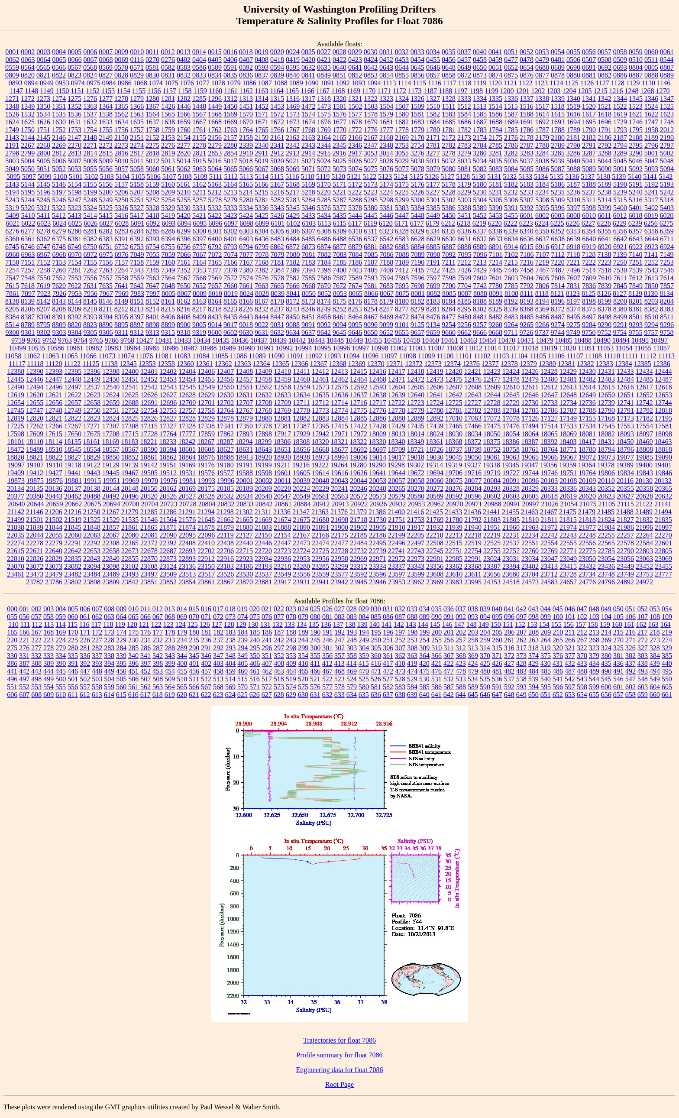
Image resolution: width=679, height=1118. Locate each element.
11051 (586, 348)
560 (121, 686)
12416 (377, 371)
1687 (480, 122)
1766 (277, 129)
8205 (12, 309)
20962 (435, 504)
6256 (651, 223)
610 (60, 694)
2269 (59, 145)
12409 (263, 371)
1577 (355, 114)
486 (558, 671)
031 (388, 608)
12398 (111, 371)
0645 (417, 67)
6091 (137, 223)
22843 (91, 558)
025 (315, 608)
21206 (53, 511)
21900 (339, 527)
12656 (53, 402)
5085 (527, 168)
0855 (402, 75)
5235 (558, 192)
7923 (44, 293)
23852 (168, 582)
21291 (187, 511)
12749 (72, 410)
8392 (74, 317)
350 (254, 655)
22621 (34, 550)
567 (206, 686)
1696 (604, 122)
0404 (199, 59)
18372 (472, 441)
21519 (72, 519)
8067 (387, 293)
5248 (90, 200)
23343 (415, 566)
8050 (309, 293)
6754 (152, 246)
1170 (368, 90)
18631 (244, 449)
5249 (106, 200)
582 (388, 686)
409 (291, 663)
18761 (530, 449)
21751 (396, 519)
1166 (307, 90)
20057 (396, 480)
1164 (276, 90)
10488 (583, 340)
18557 (111, 449)
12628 (187, 395)
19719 (492, 472)
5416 (121, 215)
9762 (49, 340)
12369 (356, 363)
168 (48, 632)
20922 (359, 504)
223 (48, 640)
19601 (282, 472)
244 (303, 640)
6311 (370, 231)
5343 (277, 207)
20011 (282, 480)
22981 (434, 558)
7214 (495, 262)
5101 (76, 176)
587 (448, 686)
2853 (215, 153)
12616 (625, 387)
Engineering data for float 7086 (339, 1069)
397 (145, 663)
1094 (374, 83)
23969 (434, 582)
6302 (230, 231)
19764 (587, 472)
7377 (215, 270)
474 (412, 671)
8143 (59, 301)
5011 (136, 161)
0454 (417, 59)
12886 (377, 418)
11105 (537, 356)
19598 (263, 472)
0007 (106, 51)
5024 (324, 161)
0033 (417, 51)
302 (339, 647)
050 (618, 608)
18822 (53, 457)
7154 (74, 262)
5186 (558, 184)
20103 (549, 480)
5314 (604, 200)
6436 (261, 239)
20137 (72, 488)
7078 (262, 254)
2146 (59, 137)
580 (364, 686)
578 (339, 686)
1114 (404, 83)
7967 (106, 293)
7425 (449, 270)
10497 (659, 340)
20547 (282, 496)
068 (170, 616)
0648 (449, 67)
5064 (215, 168)
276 (24, 647)
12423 (492, 371)
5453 (495, 215)
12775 (358, 410)
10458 (411, 340)
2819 (168, 153)
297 (279, 647)
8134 (666, 293)
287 (157, 647)
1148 (31, 90)
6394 (168, 239)
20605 (530, 496)
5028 (386, 161)
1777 (386, 129)
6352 (558, 231)
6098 (246, 223)
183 (230, 632)
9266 (542, 324)
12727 (473, 402)
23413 (549, 566)
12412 (320, 371)
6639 (573, 239)
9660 (449, 332)
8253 (355, 309)
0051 (511, 51)
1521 (604, 106)
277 (36, 647)
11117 (17, 363)
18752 (492, 449)
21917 (415, 527)
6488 (339, 239)
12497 (72, 387)
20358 (644, 488)
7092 (449, 254)
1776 (371, 129)
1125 (571, 83)
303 (351, 647)
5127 (447, 176)
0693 (620, 67)
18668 (320, 449)
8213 (137, 309)
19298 (396, 465)
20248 (377, 488)
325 (618, 647)
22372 (149, 543)
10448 (335, 340)
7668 (308, 285)
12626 (149, 395)
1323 (386, 98)
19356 (548, 465)
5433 (308, 215)
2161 (277, 137)
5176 (417, 184)
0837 (261, 75)
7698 (417, 285)
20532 (225, 496)
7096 (480, 254)
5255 (184, 200)
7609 (589, 278)
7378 (230, 270)
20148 (130, 488)
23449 (625, 566)
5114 (261, 176)
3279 (464, 153)
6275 (666, 223)
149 (484, 624)
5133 (525, 176)
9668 (495, 332)
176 (145, 632)
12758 (206, 410)
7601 (495, 278)
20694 (111, 504)
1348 (12, 106)
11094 (351, 356)
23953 (396, 582)
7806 (542, 285)
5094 (667, 168)
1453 (277, 106)
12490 (15, 387)
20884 (301, 504)
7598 (449, 278)
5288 (355, 200)
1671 (261, 122)
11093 (332, 356)
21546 (149, 519)
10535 (36, 348)
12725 (453, 402)
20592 (453, 496)
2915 (324, 153)
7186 (355, 262)
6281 (90, 231)
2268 (43, 145)
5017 (230, 161)
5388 (464, 207)
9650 (371, 332)
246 (327, 640)
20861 (282, 504)
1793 (620, 129)
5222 (355, 192)
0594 (277, 67)
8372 (558, 309)
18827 (72, 457)
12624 (111, 395)
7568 (199, 278)
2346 (355, 145)
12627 (168, 395)
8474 (417, 317)
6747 (43, 246)
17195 (663, 418)
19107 (35, 465)
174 (121, 632)
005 (73, 608)
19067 (568, 457)
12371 (395, 363)
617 (145, 694)
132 (277, 624)
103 (594, 616)
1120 (494, 83)
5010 (121, 161)
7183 (308, 262)
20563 (339, 496)
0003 (43, 51)
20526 (168, 496)
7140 (635, 254)
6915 (527, 246)
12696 (168, 402)
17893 (244, 433)
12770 (301, 410)
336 (85, 655)
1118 (465, 83)
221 (24, 640)
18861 (149, 457)
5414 (90, 215)
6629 (433, 239)
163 (653, 624)
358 (351, 655)
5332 (215, 207)
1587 (511, 114)
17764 (168, 433)
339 (121, 655)
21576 (187, 519)
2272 (106, 145)
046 (570, 608)
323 (594, 647)
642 (448, 694)
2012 (667, 129)
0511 (651, 59)
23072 (34, 566)
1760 (184, 129)
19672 (415, 472)
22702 (206, 550)
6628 (417, 239)
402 (206, 663)
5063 (199, 168)
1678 (355, 122)
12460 (301, 379)
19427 (53, 472)
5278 (215, 200)
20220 (282, 488)
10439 (278, 340)
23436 (606, 566)
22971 (377, 558)
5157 (121, 184)
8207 (43, 309)
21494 (663, 511)
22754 (473, 550)
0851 (339, 75)
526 (376, 679)
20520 (149, 496)
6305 (277, 231)
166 (24, 632)
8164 (215, 301)
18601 (187, 449)
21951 (492, 527)
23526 (225, 574)
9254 (449, 324)
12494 (34, 387)
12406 (206, 371)
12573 (320, 387)
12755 (168, 410)
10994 (303, 348)
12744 (663, 402)
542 (570, 679)
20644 (35, 504)
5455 (511, 215)
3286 (573, 153)
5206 (121, 192)
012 (157, 608)
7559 (137, 278)
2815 (106, 153)
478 (461, 671)
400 (182, 663)
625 (242, 694)
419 (412, 663)
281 (85, 647)
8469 (386, 317)
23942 (339, 582)
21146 (34, 511)
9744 (557, 332)
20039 (301, 480)
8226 (246, 309)
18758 (511, 449)
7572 (230, 278)
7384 (277, 270)
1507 (402, 106)
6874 (324, 246)
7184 (324, 262)
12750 (91, 410)
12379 (528, 363)
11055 (642, 348)
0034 (433, 51)
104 (606, 616)
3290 (636, 153)
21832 (644, 519)
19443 (91, 472)
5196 (43, 192)
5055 (90, 168)
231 (145, 640)
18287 (224, 441)
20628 (644, 496)
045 (558, 608)
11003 (417, 348)
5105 (138, 176)
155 (556, 624)
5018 (246, 161)
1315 (277, 98)
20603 (511, 496)
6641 (604, 239)
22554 (549, 543)
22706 (225, 550)
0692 (604, 67)
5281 (261, 200)
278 (48, 647)
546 (618, 679)
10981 (74, 348)
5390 (495, 207)
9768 (127, 340)
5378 (355, 207)
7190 (417, 262)
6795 (261, 246)
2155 (199, 137)
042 (521, 608)
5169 (308, 184)
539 (533, 679)
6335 (449, 231)
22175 (339, 535)
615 (121, 694)
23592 (358, 574)
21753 (415, 519)
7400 (339, 270)
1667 (199, 122)
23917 (282, 582)
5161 (184, 184)
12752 (130, 410)
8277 (402, 309)
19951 (111, 480)
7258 (43, 270)
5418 (152, 215)
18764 (549, 449)
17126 (530, 418)
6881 (371, 246)
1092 (343, 83)
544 (594, 679)
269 (606, 640)
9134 (433, 324)
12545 (187, 387)
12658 (91, 402)
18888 (225, 457)
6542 (386, 239)
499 (48, 679)
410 (303, 663)
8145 (90, 301)
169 (60, 632)
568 (218, 686)
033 (412, 608)
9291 (620, 324)
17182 (644, 418)
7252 (651, 262)
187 (279, 632)
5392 (527, 207)
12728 (492, 402)
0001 (12, 51)
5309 (558, 200)
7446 (511, 270)
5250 (121, 200)
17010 (453, 418)
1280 (152, 98)
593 (521, 686)
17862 (225, 433)
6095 (200, 223)
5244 (28, 200)
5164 (230, 184)
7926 (59, 293)
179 (182, 632)
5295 (371, 200)
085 (376, 616)
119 (120, 624)
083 (351, 616)
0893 (16, 83)
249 (364, 640)
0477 (511, 59)
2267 (28, 145)
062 (97, 616)
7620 (59, 285)
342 (157, 655)
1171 (384, 90)
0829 (137, 75)
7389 (293, 270)
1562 (121, 114)
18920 (263, 457)
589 (473, 686)
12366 (299, 363)
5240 (636, 192)
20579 (396, 496)
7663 (261, 285)
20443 (53, 496)
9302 (44, 332)
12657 (72, 402)
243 (291, 640)
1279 (137, 98)
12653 (663, 395)
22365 (130, 543)
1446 (184, 106)
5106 (154, 176)
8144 (74, 301)
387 (24, 663)
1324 (402, 98)
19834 (625, 472)
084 (364, 616)
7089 (418, 254)
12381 (566, 363)
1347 (667, 98)
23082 (72, 566)
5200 (106, 192)
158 (593, 624)
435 (606, 663)
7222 (589, 262)
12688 (130, 402)
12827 (168, 418)
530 (424, 679)
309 (424, 647)
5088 (573, 168)
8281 (433, 309)
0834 (215, 75)
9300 (12, 332)
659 (642, 694)
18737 (453, 449)
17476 (511, 426)
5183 (527, 184)
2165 (339, 137)
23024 (492, 558)
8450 (293, 317)
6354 (589, 231)
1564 (152, 114)
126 (205, 624)
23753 (644, 574)
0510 (636, 59)
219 (667, 632)
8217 (199, 309)
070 (194, 616)
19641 (377, 472)
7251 (636, 262)
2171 (433, 137)
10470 (506, 340)
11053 (605, 348)
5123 (385, 176)
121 (144, 624)
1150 (62, 90)
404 (230, 663)
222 (36, 640)
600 (606, 686)
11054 (623, 348)
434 (594, 663)
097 (521, 616)
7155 (90, 262)
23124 (168, 566)
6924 (667, 246)
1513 (480, 106)
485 (545, 671)
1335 (495, 98)
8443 (246, 317)
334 (60, 655)
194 (364, 632)
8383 (667, 309)
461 (254, 671)
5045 (620, 161)
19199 (263, 465)
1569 (230, 114)
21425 (434, 511)
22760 (530, 550)
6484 (293, 239)
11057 (661, 348)
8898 (152, 324)
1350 (43, 106)
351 (267, 655)
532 (448, 679)
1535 (59, 114)
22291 (72, 543)
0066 (75, 59)
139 (362, 624)
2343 (308, 145)
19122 (91, 465)
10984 (131, 348)
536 (497, 679)
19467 (130, 472)
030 (376, 608)
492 (630, 671)
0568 (90, 67)
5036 (511, 161)
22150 (263, 535)
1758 (152, 129)
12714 (339, 402)
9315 (168, 332)
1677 (339, 122)
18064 (530, 433)
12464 (358, 379)
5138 (603, 176)
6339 (511, 231)
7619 (43, 285)
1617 (589, 114)
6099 (262, 223)
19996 (225, 480)
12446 (34, 379)
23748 (606, 574)
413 (339, 663)
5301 (433, 200)
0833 (199, 75)
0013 (184, 51)
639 (412, 694)
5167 (277, 184)
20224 (301, 488)
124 (180, 624)
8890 (106, 324)
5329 (168, 207)
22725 (320, 550)
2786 (511, 145)
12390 (34, 371)
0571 (137, 67)
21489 (644, 511)
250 (376, 640)
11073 (106, 356)
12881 (282, 418)
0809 (12, 75)
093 (473, 616)
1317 (308, 98)
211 (570, 632)
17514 (549, 426)
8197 (573, 301)
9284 (589, 324)
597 (570, 686)
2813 (74, 153)
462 (267, 671)
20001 (244, 480)
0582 (168, 67)
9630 (246, 332)
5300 (417, 200)
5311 (588, 200)
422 (448, 663)
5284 (308, 200)
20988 (492, 504)
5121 (354, 176)
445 (60, 671)
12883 (320, 418)
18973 (320, 457)
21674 (282, 519)
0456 (449, 59)
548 (642, 679)
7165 (215, 262)
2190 (667, 137)
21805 (511, 519)
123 (168, 624)
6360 (12, 239)
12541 (130, 387)
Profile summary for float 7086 (339, 1055)
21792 (473, 519)
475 (424, 671)
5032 (449, 161)
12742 (644, 402)
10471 (525, 340)
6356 (620, 231)
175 (133, 632)
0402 (184, 59)
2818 (152, 153)
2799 (28, 153)
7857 (667, 285)
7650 (184, 285)
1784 (495, 129)
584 (412, 686)
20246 (358, 488)
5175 (402, 184)
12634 (301, 395)
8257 (386, 309)
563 (157, 686)
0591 (230, 67)
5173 (371, 184)
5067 (261, 168)
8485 (527, 317)
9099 (386, 324)
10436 (240, 340)
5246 (59, 200)
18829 (91, 457)
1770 (339, 129)
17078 (511, 418)
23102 (130, 566)
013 (170, 608)
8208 (59, 309)
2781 (433, 145)
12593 (377, 387)
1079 (234, 83)
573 (279, 686)
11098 (407, 356)
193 (351, 632)
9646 (355, 332)
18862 (168, 457)
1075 (171, 83)
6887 (449, 246)
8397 (137, 317)
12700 (187, 402)
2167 (371, 137)
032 (400, 608)
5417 (137, 215)
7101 (496, 254)
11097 (388, 356)
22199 (396, 535)
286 (145, 647)
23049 (568, 558)
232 (157, 640)
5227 (433, 192)
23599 (415, 574)
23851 (149, 582)
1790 (589, 129)
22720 (263, 550)
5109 (200, 176)
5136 (572, 176)
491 (618, 671)
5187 (573, 184)
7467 (542, 270)
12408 (244, 371)
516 (254, 679)
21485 (605, 511)
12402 (168, 371)
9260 (495, 324)
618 (157, 694)
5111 (216, 176)
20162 (168, 488)
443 (36, 671)
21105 (606, 504)
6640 (589, 239)
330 (12, 655)
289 (182, 647)
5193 (667, 184)
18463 (663, 441)
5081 (464, 168)
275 (12, 647)
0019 (261, 51)
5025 (339, 161)
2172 (449, 137)
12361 (204, 363)
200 (436, 632)
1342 (604, 98)
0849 (324, 75)
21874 (187, 527)
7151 (28, 262)
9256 (464, 324)
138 (350, 624)
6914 (511, 246)
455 (182, 671)
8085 (449, 293)
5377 (339, 207)
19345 (510, 465)
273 (655, 640)
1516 (527, 106)
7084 (355, 254)
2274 (137, 145)
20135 (34, 488)
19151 (168, 465)
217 (642, 632)
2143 (12, 137)
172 (97, 632)
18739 (473, 449)
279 (60, 647)
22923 (244, 558)
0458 (480, 59)
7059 (168, 254)
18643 (263, 449)
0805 (651, 67)
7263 (106, 270)
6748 (59, 246)
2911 (261, 153)
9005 (199, 324)
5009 (106, 161)
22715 (244, 550)
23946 (377, 582)
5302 (449, 200)
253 (412, 640)
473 (400, 671)
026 (327, 608)
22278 (34, 543)
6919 (589, 246)
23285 (320, 566)
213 (594, 632)
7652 (199, 285)
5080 (449, 168)
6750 (90, 246)
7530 (620, 270)
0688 (542, 67)
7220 (558, 262)
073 (230, 616)
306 (388, 647)
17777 (187, 433)
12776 (377, 410)
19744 (530, 472)
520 (303, 679)
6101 (278, 223)
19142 (149, 465)
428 (521, 663)
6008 (573, 215)
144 (423, 624)
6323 (386, 231)
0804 (636, 67)
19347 (529, 465)
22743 (415, 550)
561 (133, 686)
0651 (495, 67)
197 (400, 632)
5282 (277, 200)
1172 (399, 90)
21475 (567, 511)
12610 (511, 387)
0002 (28, 51)
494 (655, 671)
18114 (53, 441)
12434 (644, 371)
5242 (667, 192)
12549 (206, 387)
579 (351, 686)
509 (170, 679)
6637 (542, 239)
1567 (199, 114)
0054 (558, 51)
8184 (449, 301)
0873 (480, 75)
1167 (323, 90)
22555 (568, 543)
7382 (261, 270)
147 (459, 624)
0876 (527, 75)
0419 (293, 59)
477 (448, 671)
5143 (12, 184)
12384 (623, 363)
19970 (149, 480)
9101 (402, 324)
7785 (511, 285)
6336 (464, 231)
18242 (186, 441)
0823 (74, 75)
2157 (230, 137)
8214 (152, 309)
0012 (168, 51)
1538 (106, 114)
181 (206, 632)
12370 (376, 363)
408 (279, 663)
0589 (215, 67)
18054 (511, 433)
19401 (663, 465)
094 (485, 616)
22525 (492, 543)
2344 (324, 145)
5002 (667, 153)
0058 (620, 51)
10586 (55, 348)
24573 (530, 582)
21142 (15, 511)
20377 (15, 496)
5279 (230, 200)
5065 (230, 168)
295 (254, 647)
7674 (355, 285)
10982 (93, 348)
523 (339, 679)
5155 (90, 184)
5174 (386, 184)
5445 (371, 215)
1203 (554, 90)
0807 (667, 67)
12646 (530, 395)
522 (327, 679)
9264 (511, 324)
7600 (480, 278)
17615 (53, 433)
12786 (549, 410)
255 (436, 640)
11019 (548, 348)
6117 (355, 223)
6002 (542, 215)
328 (655, 647)
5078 (417, 168)
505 (121, 679)
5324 (90, 207)
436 (618, 663)
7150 (12, 262)
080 (315, 616)
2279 (215, 145)
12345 (128, 363)
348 (230, 655)
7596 (417, 278)
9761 (34, 340)
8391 (59, 317)
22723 (282, 550)
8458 (324, 317)
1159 (200, 90)
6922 (636, 246)
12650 (606, 395)
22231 (511, 535)
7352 (184, 270)
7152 (43, 262)
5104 (122, 176)
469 (351, 671)
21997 (663, 527)
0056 (589, 51)
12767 (244, 410)
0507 (589, 59)
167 (36, 632)
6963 (28, 254)
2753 (402, 145)
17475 (492, 426)
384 (655, 655)
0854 (386, 75)
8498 (604, 317)
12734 (568, 402)
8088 (480, 293)
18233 (167, 441)
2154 (184, 137)
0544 (666, 59)
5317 (651, 200)
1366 (137, 106)
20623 (606, 496)
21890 (301, 527)
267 (582, 640)
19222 (320, 465)
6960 (12, 254)
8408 (184, 317)
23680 (511, 574)
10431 (163, 340)
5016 (215, 161)
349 (242, 655)
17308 (130, 426)
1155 (139, 90)
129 (241, 624)
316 (509, 647)
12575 (339, 387)
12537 (91, 387)
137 (338, 624)
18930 (282, 457)
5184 (542, 184)
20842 (263, 504)
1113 (389, 83)
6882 (386, 246)
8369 (542, 309)
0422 (339, 59)
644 (461, 694)
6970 (75, 254)
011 (145, 608)
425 (485, 663)
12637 (358, 395)
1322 (371, 98)
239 (242, 640)
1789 (573, 129)
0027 (324, 51)
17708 (111, 433)
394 (109, 663)
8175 (339, 301)
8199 (604, 301)
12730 (530, 402)
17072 (492, 418)
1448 (199, 106)
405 (242, 663)
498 (36, 679)
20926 (378, 504)
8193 (527, 301)
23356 (434, 566)
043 (533, 608)
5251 (137, 200)
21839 (34, 527)
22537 (511, 543)
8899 (168, 324)
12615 (606, 387)
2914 (308, 153)
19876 (54, 480)
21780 (453, 519)
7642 (137, 285)
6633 (495, 239)
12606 (434, 387)
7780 (495, 285)
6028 (122, 223)
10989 (227, 348)
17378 (263, 426)
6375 (59, 239)
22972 (396, 558)
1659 (184, 122)
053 (655, 608)
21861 (130, 527)
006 (85, 608)
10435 (221, 340)
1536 (74, 114)
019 (242, 608)
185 (254, 632)
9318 (184, 332)
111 (25, 624)
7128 (588, 254)
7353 (199, 270)
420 (424, 663)
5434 (324, 215)
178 (170, 632)
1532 (28, 114)
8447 (277, 317)
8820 (74, 324)
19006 (358, 457)
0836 (246, 75)
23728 (568, 574)
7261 (74, 270)
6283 (121, 231)
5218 (308, 192)
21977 (587, 527)
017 (218, 608)
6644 (651, 239)
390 (60, 663)
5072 (324, 168)
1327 (433, 98)
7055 (153, 254)
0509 (620, 59)
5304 (480, 200)
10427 (144, 340)
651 (545, 694)
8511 (666, 317)
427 (509, 663)
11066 (88, 356)
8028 (262, 293)
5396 (558, 207)
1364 (106, 106)
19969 (130, 480)
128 (229, 624)
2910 (246, 153)
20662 (73, 504)
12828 (187, 418)
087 (400, 616)
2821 (199, 153)
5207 (137, 192)
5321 (43, 207)
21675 (301, 519)
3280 (480, 153)
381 (618, 655)
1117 (449, 83)
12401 (149, 371)
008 (109, 608)
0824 (90, 75)
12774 (339, 410)
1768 (308, 129)
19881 (73, 480)
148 (471, 624)
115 (73, 624)
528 (400, 679)
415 (364, 663)
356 (327, 655)
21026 (549, 504)
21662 (225, 519)
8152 (152, 301)
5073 (339, 168)
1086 (249, 83)
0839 (277, 75)
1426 (168, 106)
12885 (358, 418)
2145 (43, 137)
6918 (573, 246)
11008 (454, 348)
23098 (111, 566)
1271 (12, 98)
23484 (91, 574)
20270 (415, 488)
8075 (402, 293)
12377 (490, 363)
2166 (355, 137)
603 (642, 686)
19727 (511, 472)
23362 (453, 566)
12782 (473, 410)
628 (279, 694)
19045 (453, 457)
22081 (149, 535)
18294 (243, 441)
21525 (91, 519)
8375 (589, 309)
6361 (28, 239)
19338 (491, 465)
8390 (43, 317)
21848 (91, 527)
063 (109, 616)
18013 (396, 433)
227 (97, 640)
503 (97, 679)
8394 (106, 317)
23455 (663, 566)
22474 (320, 543)
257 (461, 640)
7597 (433, 278)
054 (667, 608)
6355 (604, 231)
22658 (111, 550)
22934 (263, 558)
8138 (12, 301)
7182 (293, 262)
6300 (199, 231)
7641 (121, 285)
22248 (587, 535)
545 (606, 679)
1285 (199, 98)
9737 (542, 332)
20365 (663, 488)
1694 (573, 122)
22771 (568, 550)
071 (206, 616)
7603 (511, 278)
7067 (200, 254)
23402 (530, 566)
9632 (277, 332)
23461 (15, 574)
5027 (371, 161)
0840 (293, 75)
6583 (402, 239)
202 (461, 632)
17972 (358, 433)
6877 (339, 246)
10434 (201, 340)
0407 (246, 59)
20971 (473, 504)
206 (509, 632)
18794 (606, 449)
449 (109, 671)
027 (339, 608)
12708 (263, 402)
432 (570, 663)
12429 (568, 371)
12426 (530, 371)
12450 (111, 379)
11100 (444, 356)
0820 (28, 75)
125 (193, 624)
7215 (511, 262)
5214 (246, 192)
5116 (292, 176)
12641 (434, 395)
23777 (663, 574)
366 (436, 655)
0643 (386, 67)
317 (521, 647)
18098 (663, 433)
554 (48, 686)
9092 (324, 324)
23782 (34, 582)
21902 (358, 527)
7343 (137, 270)
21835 (663, 519)
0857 (433, 75)
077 (279, 616)
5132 (510, 176)
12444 (663, 371)
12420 (453, 371)
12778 (396, 410)
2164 (324, 137)
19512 (168, 472)
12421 (473, 371)
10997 (360, 348)
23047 (549, 558)
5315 (620, 200)
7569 (215, 278)
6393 (152, 239)
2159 (261, 137)
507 (145, 679)
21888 (282, 527)
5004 (28, 161)
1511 (448, 106)
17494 (530, 426)
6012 (620, 215)
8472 (402, 317)
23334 (377, 566)
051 (630, 608)
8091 (496, 293)
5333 (230, 207)
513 (218, 679)
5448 (417, 215)
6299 (184, 231)
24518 (511, 582)
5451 (464, 215)
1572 (277, 114)
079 (303, 616)
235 (194, 640)
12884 (339, 418)
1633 (106, 122)
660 (655, 694)
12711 (301, 402)
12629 (206, 395)
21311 (263, 511)
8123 (573, 293)
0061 (667, 51)
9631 (261, 332)
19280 (358, 465)
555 (60, 686)
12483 (606, 379)
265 (558, 640)
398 (157, 663)
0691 (589, 67)
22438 (225, 543)
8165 (230, 301)
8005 (168, 293)
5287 (339, 200)
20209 (263, 488)
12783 (492, 410)
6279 (59, 231)
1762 (215, 129)
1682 (402, 122)
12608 (473, 387)
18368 (453, 441)
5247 (74, 200)
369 (473, 655)
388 (36, 663)
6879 (355, 246)
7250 (620, 262)
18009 (377, 433)
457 (206, 671)
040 (497, 608)
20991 (511, 504)
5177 (433, 184)
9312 (137, 332)
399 (170, 663)
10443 (316, 340)
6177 (417, 223)
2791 (589, 145)
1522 (620, 106)
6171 (401, 223)
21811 (548, 519)
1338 (542, 98)
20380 (34, 496)
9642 (324, 332)
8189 (495, 301)
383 (642, 655)
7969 (122, 293)
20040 (320, 480)
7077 (246, 254)
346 (206, 655)
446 (73, 671)
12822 (72, 418)
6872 (293, 246)
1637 (152, 122)
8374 (573, 309)
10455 (373, 340)
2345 (339, 145)
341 (145, 655)
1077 (203, 83)
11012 (473, 348)
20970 (454, 504)
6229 (620, 223)
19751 (568, 472)
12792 (644, 410)
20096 (530, 480)
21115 (625, 504)
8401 (152, 317)
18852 (130, 457)
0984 (109, 83)
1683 (417, 122)
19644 (396, 472)
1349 (28, 106)
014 (182, 608)
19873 (16, 480)
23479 (53, 574)
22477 (339, 543)
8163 (199, 301)
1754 (90, 129)
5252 (152, 200)
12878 (225, 418)
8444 (261, 317)
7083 (340, 254)
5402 (651, 207)
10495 (640, 340)
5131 (494, 176)
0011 (152, 51)
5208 (152, 192)
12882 (301, 418)
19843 (644, 472)
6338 (495, 231)
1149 (46, 90)
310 (436, 647)
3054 (386, 153)
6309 (339, 231)
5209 (168, 192)
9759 (18, 340)
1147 (16, 90)
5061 (168, 168)
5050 (28, 168)
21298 (225, 511)
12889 (415, 418)
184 (242, 632)
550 (667, 679)
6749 (74, 246)
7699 (433, 285)
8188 (480, 301)
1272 (28, 98)
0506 (573, 59)
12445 (15, 379)
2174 (480, 137)
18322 (358, 441)
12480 (549, 379)
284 (121, 647)
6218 (464, 223)
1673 (293, 122)
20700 (130, 504)
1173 (414, 90)
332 (36, 655)
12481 (568, 379)
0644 (402, 67)
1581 (417, 114)
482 (509, 671)
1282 (184, 98)
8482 (495, 317)
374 (533, 655)
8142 (43, 301)
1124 (556, 83)
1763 (230, 129)
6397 (199, 239)
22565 (606, 543)
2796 (651, 145)
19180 (225, 465)
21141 (662, 504)
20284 (473, 488)
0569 (106, 67)
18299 (263, 441)
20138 (91, 488)
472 (388, 671)
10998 (379, 348)
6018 (635, 215)
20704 (149, 504)
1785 (511, 129)
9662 (464, 332)
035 (436, 608)
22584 (644, 543)
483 (521, 671)
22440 (244, 543)
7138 (604, 254)
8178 (371, 301)
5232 (511, 192)
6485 (308, 239)
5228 (449, 192)
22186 (377, 535)
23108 (149, 566)
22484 (358, 543)
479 (473, 671)
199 (424, 632)
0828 (121, 75)
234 (182, 640)
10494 (621, 340)
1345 (636, 98)
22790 (625, 550)
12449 (91, 379)
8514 (12, 324)
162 (641, 624)
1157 (169, 90)
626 (254, 694)
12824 (111, 418)
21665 (244, 519)
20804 (206, 504)
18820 (15, 457)
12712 (320, 402)
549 (655, 679)
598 (582, 686)
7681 (371, 285)
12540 (111, 387)
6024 (59, 223)
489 (594, 671)
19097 (16, 465)
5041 (589, 161)
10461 (449, 340)
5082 (480, 168)
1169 (353, 90)
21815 (568, 519)
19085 (644, 457)
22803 (644, 550)
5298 (386, 200)
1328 (449, 98)
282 (97, 647)
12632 (263, 395)
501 (73, 679)
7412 (402, 270)
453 (157, 671)
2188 (636, 137)
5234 (542, 192)
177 (157, 632)
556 (73, 686)
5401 (636, 207)
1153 (108, 90)
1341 (589, 98)
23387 (492, 566)
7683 (386, 285)
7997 (153, 293)
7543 (651, 270)
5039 (558, 161)
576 (315, 686)
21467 (548, 511)
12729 (511, 402)
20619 (568, 496)
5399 (604, 207)
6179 (433, 223)
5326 (121, 207)
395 (121, 663)
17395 (320, 426)
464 (291, 671)
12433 (625, 371)
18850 (111, 457)
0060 (651, 51)
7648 (168, 285)
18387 (529, 441)
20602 (492, 496)
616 (133, 694)
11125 (90, 363)
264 (545, 640)
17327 (168, 426)
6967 (44, 254)
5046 (636, 161)
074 (242, 616)
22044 (34, 535)
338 (109, 655)
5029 (402, 161)
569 (230, 686)
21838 (15, 527)
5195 (28, 192)
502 (85, 679)
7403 (355, 270)
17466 (473, 426)
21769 (434, 519)
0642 (371, 67)
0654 (527, 67)
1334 (480, 98)
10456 (392, 340)
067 (157, 616)
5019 (261, 161)
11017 (511, 348)
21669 (263, 519)
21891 (320, 527)
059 (60, 616)
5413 (74, 215)
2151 (137, 137)
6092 (153, 223)
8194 (542, 301)
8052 (324, 293)
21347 (301, 511)
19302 (415, 465)
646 (485, 694)
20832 (225, 504)
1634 (121, 122)
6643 (636, 239)
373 (521, 655)
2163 (308, 137)
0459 (495, 59)
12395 (72, 371)
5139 (619, 176)
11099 (426, 356)
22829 (53, 558)
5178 (449, 184)
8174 (324, 301)
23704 (530, 574)
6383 (106, 239)
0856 (417, 75)
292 (218, 647)
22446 (263, 543)
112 (37, 624)
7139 (620, 254)
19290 (377, 465)
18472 (15, 449)
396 (133, 663)
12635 (320, 395)
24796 (606, 582)
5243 (12, 200)
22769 (549, 550)
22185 (358, 535)
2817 (137, 153)
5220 (324, 192)
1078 (218, 83)
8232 (261, 309)
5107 (169, 176)
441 (12, 671)
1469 (293, 106)
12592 (358, 387)
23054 (606, 558)
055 (12, 616)
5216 (277, 192)
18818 (663, 449)
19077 (625, 457)
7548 (28, 278)
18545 (72, 449)
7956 (90, 293)
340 (133, 655)
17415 (339, 426)
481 (497, 671)
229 (121, 640)
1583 (449, 114)
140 (374, 624)
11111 (630, 356)
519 (291, 679)
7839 (604, 285)
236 (206, 640)
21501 (34, 519)
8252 (339, 309)
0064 (44, 59)
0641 (355, 67)
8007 (184, 293)
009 (121, 608)
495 (667, 671)
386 (12, 663)
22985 (453, 558)
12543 (168, 387)
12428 (549, 371)
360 (376, 655)
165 (12, 632)
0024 (293, 51)
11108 (593, 356)
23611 (472, 574)
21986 (625, 527)
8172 (293, 301)
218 (655, 632)
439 (655, 663)
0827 (106, 75)
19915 (92, 480)
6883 (402, 246)
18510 (53, 449)
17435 (415, 426)
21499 (15, 519)
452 (145, 671)
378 (582, 655)
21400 (396, 511)
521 (315, 679)
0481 (558, 59)
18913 (244, 457)
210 (558, 632)
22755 (492, 550)
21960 (511, 527)
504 (109, 679)
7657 (215, 285)
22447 (282, 543)
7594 (386, 278)
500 (60, 679)
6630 (449, 239)
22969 (358, 558)
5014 (184, 161)
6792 (215, 246)
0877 (542, 75)
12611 (529, 387)
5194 (12, 192)
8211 (105, 309)
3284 (542, 153)
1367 (152, 106)
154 (544, 624)
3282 (511, 153)
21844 (53, 527)
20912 (321, 504)
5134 (541, 176)
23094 (91, 566)
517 (267, 679)
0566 (59, 67)
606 (12, 694)
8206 (28, 309)
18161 (91, 441)
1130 (648, 83)
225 (73, 640)
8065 (355, 293)
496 (12, 679)
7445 (495, 270)
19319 (453, 465)
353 (291, 655)
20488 (91, 496)
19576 (206, 472)
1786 (527, 129)
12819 (15, 418)
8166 (246, 301)
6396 (184, 239)
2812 (59, 153)
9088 (293, 324)
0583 (184, 67)
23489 (111, 574)
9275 (573, 324)
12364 (261, 363)
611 (73, 694)
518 (279, 679)
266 (570, 640)
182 (218, 632)
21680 (320, 519)
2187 (620, 137)
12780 (434, 410)
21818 (587, 519)
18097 (644, 433)
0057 (604, 51)
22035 (15, 535)
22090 (168, 535)
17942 (320, 433)
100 (558, 616)
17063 (473, 418)
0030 (371, 51)
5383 (402, 207)
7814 (558, 285)
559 (109, 686)
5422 (215, 215)
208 (533, 632)
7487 (558, 270)
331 (24, 655)
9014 (215, 324)
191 (327, 632)
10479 (544, 340)
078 (291, 616)
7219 (542, 262)
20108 (568, 480)
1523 (636, 106)
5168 (293, 184)
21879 (225, 527)
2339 (246, 145)
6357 (636, 231)
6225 (557, 223)
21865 (149, 527)
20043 (339, 480)
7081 (309, 254)
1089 (296, 83)
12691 (149, 402)
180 (194, 632)
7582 (293, 278)
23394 (511, 566)
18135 (72, 441)
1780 (433, 129)
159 (605, 624)
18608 (206, 449)
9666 (480, 332)
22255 (606, 535)
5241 (651, 192)
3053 (371, 153)
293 (230, 647)
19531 (187, 472)
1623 (667, 114)
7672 (339, 285)
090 (436, 616)
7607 (573, 278)
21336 (282, 511)
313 (473, 647)
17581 (663, 426)
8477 (449, 317)
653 (570, 694)
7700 (449, 285)
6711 (666, 239)
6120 (386, 223)
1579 (386, 114)
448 (97, 671)
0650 (480, 67)
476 (436, 671)
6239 (635, 223)
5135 (556, 176)
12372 (414, 363)
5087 (558, 168)
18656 (301, 449)
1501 (339, 106)
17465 (453, 426)
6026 (90, 223)
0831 (168, 75)
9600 (215, 332)
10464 (487, 340)
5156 (106, 184)
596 (558, 686)
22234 (530, 535)
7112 (558, 254)
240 (254, 640)
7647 (152, 285)
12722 (396, 402)
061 (85, 616)
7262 (90, 270)
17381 (282, 426)
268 (594, 640)
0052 (527, 51)
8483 (511, 317)
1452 (261, 106)
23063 (644, 558)
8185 (464, 301)
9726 (526, 332)
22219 (492, 535)
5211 (199, 192)
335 (73, 655)
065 (133, 616)
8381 (636, 309)
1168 (338, 90)
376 (558, 655)
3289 (620, 153)
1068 (140, 83)
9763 (65, 340)
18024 (434, 433)
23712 (549, 574)
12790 (606, 410)
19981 (187, 480)
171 (85, 632)
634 (351, 694)
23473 (34, 574)
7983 (137, 293)
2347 (371, 145)
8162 (184, 301)
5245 (43, 200)
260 (497, 640)
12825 (130, 418)
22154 (282, 535)
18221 (148, 441)
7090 (433, 254)
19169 (187, 465)
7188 (386, 262)
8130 (651, 293)
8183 (433, 301)
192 (339, 632)
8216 (184, 309)
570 (242, 686)
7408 (386, 270)
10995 (322, 348)
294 (242, 647)
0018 (246, 51)
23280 (301, 566)
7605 (542, 278)
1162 (246, 90)
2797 (667, 145)
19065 (530, 457)
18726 (434, 449)
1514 (495, 106)
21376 (339, 511)
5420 (184, 215)
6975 (106, 254)
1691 (527, 122)
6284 (137, 231)
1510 (433, 106)
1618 (604, 114)
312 (461, 647)
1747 (651, 122)
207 (521, 632)
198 (412, 632)
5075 (371, 168)
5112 (230, 176)
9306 (106, 332)
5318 (667, 200)
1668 (215, 122)
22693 (187, 550)
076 (267, 616)
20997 (530, 504)
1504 (386, 106)
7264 (121, 270)
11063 (50, 356)
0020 (277, 51)
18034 (473, 433)
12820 (34, 418)
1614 (542, 114)
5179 (464, 184)
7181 (277, 262)
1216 (616, 90)
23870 (244, 582)
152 (520, 624)
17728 (149, 433)
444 (48, 671)
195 (376, 632)
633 (339, 694)
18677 (339, 449)
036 (448, 608)
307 (400, 647)
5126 (432, 176)
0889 (667, 75)
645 (473, 694)
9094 (339, 324)
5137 (588, 176)
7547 (12, 278)
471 (376, 671)
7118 (573, 254)
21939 (453, 527)
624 (230, 694)
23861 (206, 582)
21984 (606, 527)
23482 (72, 574)
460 (242, 671)
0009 (121, 51)
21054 (568, 504)
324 (606, 647)
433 (582, 663)
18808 (644, 449)
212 (582, 632)
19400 (644, 465)
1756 (121, 129)
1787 (542, 129)
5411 (43, 215)
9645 (339, 332)
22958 (339, 558)
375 (545, 655)
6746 (28, 246)
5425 (261, 215)
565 (182, 686)
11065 (69, 356)
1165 (292, 90)
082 (339, 616)
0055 (573, 51)
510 (182, 679)
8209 (74, 309)
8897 (137, 324)
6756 (184, 246)
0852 (355, 75)
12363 (242, 363)
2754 (417, 145)
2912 (277, 153)
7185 (339, 262)
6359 (667, 231)
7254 (12, 270)
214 (606, 632)
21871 (168, 527)
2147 (74, 137)
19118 (72, 465)
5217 (293, 192)
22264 (644, 535)
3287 (589, 153)
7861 (12, 293)
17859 (206, 433)
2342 (293, 145)
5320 (28, 207)
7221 (573, 262)
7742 (480, 285)
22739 (377, 550)
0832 (184, 75)
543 (582, 679)
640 (424, 694)
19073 (606, 457)
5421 (199, 215)
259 (485, 640)
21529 (111, 519)
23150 (206, 566)
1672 (277, 122)
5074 (355, 168)
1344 (620, 98)
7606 (558, 278)
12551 (244, 387)
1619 (620, 114)
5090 (604, 168)
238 (230, 640)
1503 (371, 106)
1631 (74, 122)
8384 (12, 317)
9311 (121, 332)
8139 (28, 301)
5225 (402, 192)
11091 (294, 356)
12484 (625, 379)
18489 (34, 449)
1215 (601, 90)
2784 (480, 145)
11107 (574, 356)
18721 (415, 449)
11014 (492, 348)
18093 (625, 433)
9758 (666, 332)
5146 (59, 184)
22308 (111, 543)
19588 (244, 472)
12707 (244, 402)
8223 (230, 309)
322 (582, 647)
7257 (28, 270)
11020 (567, 348)
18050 (492, 433)
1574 (308, 114)
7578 (277, 278)
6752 (121, 246)
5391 (511, 207)
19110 (53, 465)
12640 (415, 395)
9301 (28, 332)
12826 (149, 418)
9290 (604, 324)
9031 (277, 324)
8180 (402, 301)
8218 (215, 309)
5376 (324, 207)
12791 (625, 410)
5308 (542, 200)
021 (267, 608)
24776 (587, 582)
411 (315, 663)
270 (618, 640)
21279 (130, 511)
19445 (111, 472)
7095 (465, 254)
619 (170, 694)
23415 (568, 566)
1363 (90, 106)
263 (533, 640)
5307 (527, 200)
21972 (549, 527)
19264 (339, 465)
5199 (90, 192)
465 (303, 671)
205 (497, 632)
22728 (339, 550)
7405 (371, 270)
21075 (587, 504)
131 (265, 624)
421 (436, 663)
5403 (667, 207)
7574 (246, 278)
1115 (419, 83)
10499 (17, 348)
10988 (208, 348)
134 (302, 624)
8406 (168, 317)
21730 (377, 519)
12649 (587, 395)
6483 (277, 239)
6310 (355, 231)
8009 (200, 293)
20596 (473, 496)
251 (388, 640)
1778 (402, 129)
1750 (28, 129)
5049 (12, 168)
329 (667, 647)
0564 (28, 67)
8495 (573, 317)
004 (60, 608)
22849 (111, 558)
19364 (586, 465)
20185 (225, 488)
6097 (231, 223)
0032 (402, 51)
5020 (277, 161)
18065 (549, 433)
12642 (453, 395)
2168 (386, 137)
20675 (92, 504)
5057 (121, 168)
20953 (416, 504)
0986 (125, 83)
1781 (449, 129)
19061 (492, 457)
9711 (510, 332)
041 (509, 608)
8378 (604, 309)
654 (582, 694)
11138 (109, 363)
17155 (587, 418)
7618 (28, 285)
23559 (320, 574)
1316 (293, 98)
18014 (415, 433)
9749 (573, 332)
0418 (277, 59)
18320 (320, 441)
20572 (358, 496)
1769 (324, 129)
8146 (106, 301)
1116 (434, 83)
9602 (230, 332)
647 (497, 694)
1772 (355, 129)
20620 (587, 496)
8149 (121, 301)
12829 (206, 418)
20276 (453, 488)
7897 (28, 293)
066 (145, 616)
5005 (43, 161)
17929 (301, 433)
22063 (91, 535)
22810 (15, 558)
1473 (324, 106)
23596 (377, 574)
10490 (602, 340)
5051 (43, 168)
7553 (74, 278)
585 (424, 686)
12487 (663, 379)
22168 (320, 535)
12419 (434, 371)
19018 (415, 457)
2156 (215, 137)
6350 (542, 231)
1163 (261, 90)
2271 (90, 145)
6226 (573, 223)
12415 (358, 371)
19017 (396, 457)
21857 (111, 527)
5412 (59, 215)
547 (630, 679)
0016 (230, 51)
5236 (573, 192)
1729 (620, 122)
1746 (636, 122)
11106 (556, 356)
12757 (187, 410)
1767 (293, 129)
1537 (90, 114)
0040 (480, 51)
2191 (12, 145)
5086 (542, 168)
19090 (663, 457)
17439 (434, 426)
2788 (542, 145)
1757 (137, 129)
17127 (549, 418)
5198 (74, 192)
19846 (663, 472)
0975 (93, 83)
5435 (339, 215)
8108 (511, 293)
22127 (244, 535)
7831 (573, 285)
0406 (230, 59)
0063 (28, 59)
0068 (106, 59)
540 (545, 679)
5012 (152, 161)
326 (630, 647)
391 (73, 663)
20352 (606, 488)
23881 (263, 582)
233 (170, 640)
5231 (495, 192)
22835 (72, 558)
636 (376, 694)
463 (279, 671)
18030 (453, 433)
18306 (282, 441)
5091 (620, 168)
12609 (492, 387)
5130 (478, 176)
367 (448, 655)
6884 (417, 246)
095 (497, 616)
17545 (606, 426)
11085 (219, 356)
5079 (433, 168)
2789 (558, 145)
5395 (542, 207)
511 (194, 679)
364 (424, 655)
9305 (90, 332)
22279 (53, 543)
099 (545, 616)
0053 (542, 51)
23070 (15, 566)
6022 (28, 223)
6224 (542, 223)
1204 (569, 90)
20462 (72, 496)
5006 (59, 161)
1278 (121, 98)
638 (400, 694)
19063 (511, 457)
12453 (168, 379)
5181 (495, 184)
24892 (625, 582)
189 (303, 632)
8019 (231, 293)
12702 (225, 402)
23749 (625, 574)
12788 (587, 410)
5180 (480, 184)
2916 (339, 153)
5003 (12, 161)
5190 (620, 184)
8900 (184, 324)
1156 (154, 90)
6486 (324, 239)
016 (206, 608)
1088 (281, 83)
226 (85, 640)
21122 (644, 504)
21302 (244, 511)
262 (521, 640)
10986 (169, 348)
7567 (184, 278)
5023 (308, 161)
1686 (464, 122)
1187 (429, 90)
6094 (184, 223)
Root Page (339, 1084)
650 (533, 694)
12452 (149, 379)
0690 (573, 67)
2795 (636, 145)
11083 (182, 356)
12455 (206, 379)
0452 (386, 59)
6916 (542, 246)
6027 (106, 223)
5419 (168, 215)
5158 (137, 184)
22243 (568, 535)
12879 (244, 418)
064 (121, 616)
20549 (301, 496)
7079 (278, 254)
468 (339, 671)
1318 (324, 98)
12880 (263, 418)
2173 (464, 137)
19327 (472, 465)
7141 (651, 254)
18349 (415, 441)
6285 (152, 231)
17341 (225, 426)
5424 (246, 215)
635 (364, 694)
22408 (187, 543)
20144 (111, 488)
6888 (464, 246)
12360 (185, 363)
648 (509, 694)
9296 (667, 324)
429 (533, 663)
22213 (453, 535)
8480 (464, 317)
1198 (476, 90)
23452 (644, 566)
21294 (206, 511)
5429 (293, 215)
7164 (199, 262)
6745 (12, 246)
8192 (511, 301)
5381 (386, 207)
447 (85, 671)
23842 (130, 582)
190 (315, 632)
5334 (246, 207)
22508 (434, 543)
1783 (480, 129)
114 (60, 624)
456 (194, 671)
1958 (651, 129)
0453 (402, 59)
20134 (15, 488)
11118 (35, 363)
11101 (463, 356)
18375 (491, 441)
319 (545, 647)
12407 (225, 371)
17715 (130, 433)
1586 (495, 114)
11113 (666, 356)
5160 (168, 184)
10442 (297, 340)
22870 (149, 558)
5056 (106, 168)
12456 (225, 379)
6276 (12, 231)
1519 (573, 106)
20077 (473, 480)
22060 (72, 535)
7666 (293, 285)
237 (218, 640)
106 (630, 616)
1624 (12, 122)
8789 (28, 324)
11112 (648, 356)
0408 (261, 59)
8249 (324, 309)
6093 (168, 223)
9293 (636, 324)
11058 (12, 356)
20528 (206, 496)
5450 (449, 215)
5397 (573, 207)
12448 (72, 379)
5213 (230, 192)
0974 (78, 83)
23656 (492, 574)
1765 (261, 129)
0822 (59, 75)
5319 (12, 207)
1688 (495, 122)
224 (60, 640)
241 (267, 640)
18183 (129, 441)
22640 (53, 550)
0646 (433, 67)
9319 (199, 332)
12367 (318, 363)
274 (667, 640)
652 (558, 694)
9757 (651, 332)
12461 (320, 379)
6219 (479, 223)
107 (642, 616)
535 (485, 679)
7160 (168, 262)
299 (303, 647)
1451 (246, 106)
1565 (168, 114)
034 (424, 608)
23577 (339, 574)
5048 (667, 161)
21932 (434, 527)
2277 (184, 145)
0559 (12, 67)
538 (521, 679)
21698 (339, 519)
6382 (90, 239)
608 (36, 694)
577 (327, 686)
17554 (644, 426)
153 (532, 624)
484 (533, 671)
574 (291, 686)
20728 (187, 504)
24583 (549, 582)
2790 (573, 145)
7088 (402, 254)
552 (24, 686)
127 (217, 624)
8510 (651, 317)
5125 (416, 176)
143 (411, 624)
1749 (12, 129)
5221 (339, 192)
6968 (59, 254)
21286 (168, 511)
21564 (168, 519)
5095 (13, 176)
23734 (587, 574)
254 (424, 640)
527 (388, 679)
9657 (417, 332)
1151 (77, 90)
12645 (511, 395)
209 (545, 632)
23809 (111, 582)
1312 (230, 98)
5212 (215, 192)
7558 (121, 278)
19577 (225, 472)
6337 (480, 231)
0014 (199, 51)
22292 (91, 543)
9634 (293, 332)
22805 (663, 550)
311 (448, 647)
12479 (530, 379)
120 (132, 624)
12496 (53, 387)
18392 (548, 441)
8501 (636, 317)
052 (642, 608)
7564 (168, 278)
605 (667, 686)
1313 (246, 98)
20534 (244, 496)
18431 (605, 441)
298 (291, 647)
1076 (187, 83)
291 (206, 647)
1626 (43, 122)
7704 (464, 285)
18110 (34, 441)
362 (400, 655)
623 (218, 694)
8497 (589, 317)
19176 (206, 465)
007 (97, 608)
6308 (324, 231)
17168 (606, 418)
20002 (263, 480)
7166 (230, 262)
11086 (238, 356)
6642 (620, 239)
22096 (206, 535)
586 (436, 686)
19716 (473, 472)
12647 (549, 395)
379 (594, 655)
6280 (74, 231)
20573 (377, 496)
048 (594, 608)
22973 (415, 558)
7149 (666, 254)
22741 (396, 550)
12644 (492, 395)
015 (194, 608)
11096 (370, 356)
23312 (358, 566)
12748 (53, 410)
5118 (307, 176)
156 (568, 624)
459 (230, 671)
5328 (152, 207)
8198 (589, 301)
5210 (184, 192)
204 (485, 632)
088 (412, 616)
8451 (308, 317)
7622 (74, 285)
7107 (543, 254)
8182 (417, 301)
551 (12, 686)
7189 (402, 262)
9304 (75, 332)
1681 (386, 122)
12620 (34, 395)
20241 (339, 488)
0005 (74, 51)
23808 (91, 582)
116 (84, 624)
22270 (663, 535)
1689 (511, 122)
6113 (324, 223)
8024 (246, 293)
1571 (261, 114)
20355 (625, 488)
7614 (667, 278)
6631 (464, 239)
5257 (199, 200)
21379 (358, 511)
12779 (415, 410)
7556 (90, 278)
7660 (230, 285)
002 (36, 608)
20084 (492, 480)
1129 (633, 83)
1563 (137, 114)
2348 (386, 145)
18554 (91, 449)
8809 (59, 324)
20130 (644, 480)
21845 (72, 527)
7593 (371, 278)
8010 (215, 293)
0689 (558, 67)
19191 (244, 465)
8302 (480, 309)
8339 (511, 309)
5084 (511, 168)
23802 (72, 582)
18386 (510, 441)
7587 (339, 278)
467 (327, 671)
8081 (418, 293)
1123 (541, 83)
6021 (12, 223)
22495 (377, 543)
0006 (90, 51)
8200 (620, 301)
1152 (93, 90)
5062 (184, 168)
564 (170, 686)
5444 (355, 215)
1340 (573, 98)
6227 (588, 223)
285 (133, 647)
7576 (261, 278)
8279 (417, 309)
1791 (604, 129)
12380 (547, 363)
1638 (168, 122)
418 (400, 663)
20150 (149, 488)
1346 (651, 98)
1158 (184, 90)
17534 (587, 426)
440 (667, 663)
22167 (301, 535)
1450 (230, 106)
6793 (230, 246)
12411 (301, 371)
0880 (573, 75)
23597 (396, 574)
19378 (605, 465)
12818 (663, 410)
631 (315, 694)
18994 (339, 457)
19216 (301, 465)
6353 (573, 231)
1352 (74, 106)
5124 (400, 176)
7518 (604, 270)
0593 (261, 67)
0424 (371, 59)
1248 (632, 90)
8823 (90, 324)
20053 (377, 480)
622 (206, 694)
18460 (644, 441)
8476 (433, 317)
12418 (415, 371)
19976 (168, 480)
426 (497, 663)
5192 (651, 184)
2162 (293, 137)
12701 (206, 402)
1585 (480, 114)
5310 (573, 200)
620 (182, 694)
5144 (28, 184)
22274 (15, 543)
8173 (308, 301)
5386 (449, 207)
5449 (433, 215)
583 (400, 686)
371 (497, 655)
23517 (206, 574)
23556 (301, 574)
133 (290, 624)
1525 (667, 106)
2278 (199, 145)
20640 (16, 504)
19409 (15, 472)
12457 (244, 379)
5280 (246, 200)
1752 (59, 129)
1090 (312, 83)
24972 (644, 582)
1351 (59, 106)
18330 (377, 441)
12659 (111, 402)
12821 (53, 418)
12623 (91, 395)
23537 (263, 574)
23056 (625, 558)
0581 (152, 67)
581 (376, 686)
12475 (453, 379)
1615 (558, 114)
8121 (557, 293)
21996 (644, 527)
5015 (199, 161)
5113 (246, 176)
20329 (530, 488)
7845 (620, 285)
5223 (371, 192)
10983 (112, 348)
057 (36, 616)
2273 (121, 145)
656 (606, 694)
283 (109, 647)
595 (545, 686)
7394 (308, 270)
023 (291, 608)
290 (194, 647)
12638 (377, 395)
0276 (168, 59)
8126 (604, 293)
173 (109, 632)
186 (267, 632)
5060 (152, 168)
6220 (495, 223)
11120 (53, 363)
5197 (59, 192)
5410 (28, 215)
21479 (586, 511)
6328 (402, 231)
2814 (90, 153)
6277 (28, 231)
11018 (529, 348)
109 (667, 616)
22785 (606, 550)
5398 (589, 207)
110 (13, 624)
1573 (293, 114)
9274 (558, 324)
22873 (168, 558)
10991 (265, 348)
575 (303, 686)
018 (230, 608)
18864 (187, 457)
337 (97, 655)
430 (545, 663)
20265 (396, 488)
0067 (90, 59)
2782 (449, 145)
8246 (308, 309)
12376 (471, 363)
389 (48, 663)
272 (642, 640)
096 (509, 616)
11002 (398, 348)
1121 (510, 83)
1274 (59, 98)
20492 (111, 496)
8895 (121, 324)
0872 (464, 75)
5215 (261, 192)
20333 (549, 488)
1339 (558, 98)
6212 (448, 223)
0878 (558, 75)
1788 (558, 129)
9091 (308, 324)
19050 (473, 457)
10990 (246, 348)
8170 (277, 301)
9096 (371, 324)
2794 (620, 145)
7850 (651, 285)
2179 (542, 137)
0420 (308, 59)
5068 (277, 168)
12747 (34, 410)
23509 (168, 574)
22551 (530, 543)
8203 (651, 301)
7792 (527, 285)
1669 (230, 122)
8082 (433, 293)
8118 (542, 293)
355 (315, 655)
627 (267, 694)
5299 (402, 200)
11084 (200, 356)
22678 (149, 550)
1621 (636, 114)
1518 (558, 106)
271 (630, 640)
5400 (620, 207)
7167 (246, 262)
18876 (206, 457)
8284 (449, 309)
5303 (464, 200)
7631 (90, 285)
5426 (277, 215)
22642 (72, 550)
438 (642, 663)
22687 (168, 550)
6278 (43, 231)
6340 (527, 231)
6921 (620, 246)
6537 (371, 239)
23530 (244, 574)
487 (570, 671)
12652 (644, 395)
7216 (527, 262)
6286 (168, 231)
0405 (215, 59)
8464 (355, 317)
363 (412, 655)
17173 (625, 418)
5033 (464, 161)
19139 (130, 465)
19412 (34, 472)
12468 (377, 379)
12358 (166, 363)
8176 (355, 301)
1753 (74, 129)
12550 (225, 387)
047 (582, 608)
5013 (168, 161)
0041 (495, 51)
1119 (480, 83)
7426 (464, 270)
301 (327, 647)
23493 (130, 574)
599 (594, 686)
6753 (137, 246)
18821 (34, 457)
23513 (187, 574)
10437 (259, 340)
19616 (339, 472)
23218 (282, 566)
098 (533, 616)
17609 (34, 433)
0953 (62, 83)
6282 (106, 231)
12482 (587, 379)
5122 (369, 176)
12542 (149, 387)
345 (194, 655)
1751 (43, 129)
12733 (549, 402)
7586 (324, 278)
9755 (635, 332)
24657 (568, 582)
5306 (511, 200)
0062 (12, 59)
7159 (152, 262)
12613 (568, 387)
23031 (511, 558)
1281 (168, 98)
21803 (492, 519)
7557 (106, 278)
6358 (651, 231)
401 (194, 663)
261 (509, 640)
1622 (651, 114)
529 (412, 679)
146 (447, 624)
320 (558, 647)
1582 (433, 114)
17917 (282, 433)
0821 (43, 75)
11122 (72, 363)
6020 (666, 215)
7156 (106, 262)
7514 (589, 270)
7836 (589, 285)
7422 (433, 270)
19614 (320, 472)
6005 (558, 215)
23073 (53, 566)
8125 (588, 293)
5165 (246, 184)
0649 (464, 67)
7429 (480, 270)
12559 (301, 387)
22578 (625, 543)
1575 (324, 114)
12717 (377, 402)
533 (461, 679)
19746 (549, 472)
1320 (339, 98)
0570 (121, 67)
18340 (396, 441)
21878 (206, 527)
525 (364, 679)
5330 (184, 207)
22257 (625, 535)
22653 (91, 550)
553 (36, 686)
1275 (74, 98)
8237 (277, 309)
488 (582, 671)
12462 (339, 379)
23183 (225, 566)
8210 (90, 309)
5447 (402, 215)
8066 (371, 293)
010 (133, 608)
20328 (511, 488)
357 (339, 655)
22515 (453, 543)
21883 (263, 527)
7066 (184, 254)
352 (279, 655)
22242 (549, 535)
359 (364, 655)
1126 (587, 83)
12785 (530, 410)
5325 (106, 207)
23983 (453, 582)
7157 (121, 262)
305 (376, 647)
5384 (417, 207)
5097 (29, 176)
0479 (542, 59)
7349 (168, 270)
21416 (415, 511)
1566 (184, 114)
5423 (230, 215)
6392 (137, 239)
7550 (43, 278)
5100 (60, 176)
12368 (337, 363)
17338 (206, 426)
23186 (244, 566)
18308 (301, 441)
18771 (568, 449)
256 (448, 640)
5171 (339, 184)
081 (327, 616)
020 (254, 608)
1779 (417, 129)
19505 (149, 472)
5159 (152, 184)
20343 (587, 488)
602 (630, 686)
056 (24, 616)
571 (254, 686)
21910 (396, 527)
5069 (293, 168)
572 (267, 686)
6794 (246, 246)
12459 (282, 379)
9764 (80, 340)
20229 (320, 488)
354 (303, 655)
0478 (527, 59)
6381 (74, 239)
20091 (511, 480)
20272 (434, 488)
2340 (261, 145)
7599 (464, 278)
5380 (371, 207)
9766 (112, 340)
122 (156, 624)
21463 (529, 511)
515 (242, 679)
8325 (495, 309)
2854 (230, 153)
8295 (464, 309)
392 (85, 663)
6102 (293, 223)
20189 (244, 488)
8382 (651, 309)
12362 (223, 363)
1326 (417, 98)
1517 (542, 106)
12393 (53, 371)
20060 (434, 480)
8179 (386, 301)
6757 (199, 246)
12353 (147, 363)
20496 (130, 496)
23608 (434, 574)
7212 (464, 262)
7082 (324, 254)
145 (435, 624)
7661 (246, 285)
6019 (651, 215)
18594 (168, 449)
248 (351, 640)
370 (485, 655)
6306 (293, 231)
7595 (402, 278)
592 (509, 686)
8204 (667, 301)
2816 (121, 153)
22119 (225, 535)
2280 (230, 145)
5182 (511, 184)
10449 (354, 340)
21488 (625, 511)
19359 (567, 465)
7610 (604, 278)
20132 (663, 480)
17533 (568, 426)
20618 (549, 496)
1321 (355, 98)
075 (254, 616)
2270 (74, 145)
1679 (371, 122)
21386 (377, 511)
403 (218, 663)
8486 (542, 317)
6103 (309, 223)
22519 (473, 543)
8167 (261, 301)
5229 (464, 192)
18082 (606, 433)
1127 (602, 83)
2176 (511, 137)
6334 (433, 231)
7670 (324, 285)
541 (558, 679)
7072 (215, 254)
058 (48, 616)
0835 (230, 75)
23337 (396, 566)
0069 (122, 59)
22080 (130, 535)
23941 (320, 582)
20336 (568, 488)
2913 (293, 153)
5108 (185, 176)
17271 (91, 426)
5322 (59, 207)
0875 (511, 75)
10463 (468, 340)
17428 (377, 426)
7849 (636, 285)
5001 (651, 153)
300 (315, 647)
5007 (74, 161)
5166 (261, 184)
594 (533, 686)
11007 (435, 348)
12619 (15, 395)
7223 (604, 262)
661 (667, 694)
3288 (604, 153)
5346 (308, 207)
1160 (215, 90)
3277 (433, 153)
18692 (358, 449)
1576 (339, 114)
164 (665, 624)
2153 (168, 137)
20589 (434, 496)
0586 (199, 67)
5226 (417, 192)
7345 (152, 270)
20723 (168, 504)
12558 (282, 387)
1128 (617, 83)
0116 (137, 59)
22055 (53, 535)
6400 (215, 239)
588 (461, 686)
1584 (464, 114)
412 (327, 663)
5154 (74, 184)
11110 (612, 356)
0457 (464, 59)
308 (412, 647)
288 (170, 647)
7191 (433, 262)
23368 (473, 566)
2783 (464, 145)
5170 (324, 184)
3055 (402, 153)
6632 (480, 239)
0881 (589, 75)
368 (461, 655)
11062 (31, 356)
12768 (263, 410)
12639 (396, 395)
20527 (187, 496)
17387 (301, 426)
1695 (589, 122)
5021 (293, 161)
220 (12, 640)
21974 (568, 527)
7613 (651, 278)
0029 (355, 51)
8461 (339, 317)
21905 (377, 527)
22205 (415, 535)
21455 (510, 511)
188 (291, 632)
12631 (244, 395)
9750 (588, 332)
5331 (199, 207)
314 (485, 647)
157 (581, 624)
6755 (168, 246)
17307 (111, 426)
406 (254, 663)
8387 (28, 317)
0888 (651, 75)
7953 (75, 293)
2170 (417, 137)
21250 (91, 511)
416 (376, 663)
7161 (184, 262)
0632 (308, 67)
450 (121, 671)
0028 (339, 51)
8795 (43, 324)
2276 (168, 145)
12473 (434, 379)
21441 (491, 511)
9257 (480, 324)
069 (182, 616)
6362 (43, 239)
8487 (558, 317)
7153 (59, 262)
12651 (625, 395)
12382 (585, 363)
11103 (500, 356)
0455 (433, 59)
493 (642, 671)
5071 (308, 168)
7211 (448, 262)
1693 (558, 122)
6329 (417, 231)
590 (485, 686)
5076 (386, 168)
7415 (417, 270)
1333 (464, 98)
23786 (53, 582)
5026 (355, 161)
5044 (604, 161)
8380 (620, 309)
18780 (587, 449)
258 (473, 640)
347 (218, 655)
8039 (278, 293)
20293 (492, 488)
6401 (230, 239)
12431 (606, 371)
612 (85, 694)
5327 (137, 207)
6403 (246, 239)
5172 (355, 184)
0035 (449, 51)
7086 (387, 254)
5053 (74, 168)
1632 (90, 122)
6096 (215, 223)
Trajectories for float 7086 (339, 1040)
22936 (282, 558)
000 (12, 608)
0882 (604, 75)
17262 (34, 426)
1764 (246, 129)
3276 (417, 153)
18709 (396, 449)
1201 (523, 90)
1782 (464, 129)
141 (387, 624)
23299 (339, 566)
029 (364, 608)
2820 (184, 153)
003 (48, 608)
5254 (168, 200)
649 (521, 694)
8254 (371, 309)
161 (629, 624)
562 (145, 686)
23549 (282, 574)
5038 (542, 161)
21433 (453, 511)
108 (655, 616)
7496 (573, 270)
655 (594, 694)
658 (630, 694)
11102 (482, 356)
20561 (320, 496)
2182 (589, 137)
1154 (123, 90)
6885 (433, 246)
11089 (257, 356)
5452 (480, 215)
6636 (527, 239)
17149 (568, 418)
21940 (473, 527)
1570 (246, 114)
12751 (111, 410)
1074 (156, 83)
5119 (323, 176)
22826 (34, 558)
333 (48, 655)
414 (351, 663)
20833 (244, 504)
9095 (355, 324)
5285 (324, 200)
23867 (225, 582)
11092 (313, 356)
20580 (415, 496)
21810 (530, 519)
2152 (152, 137)
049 (606, 608)
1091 (327, 83)
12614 (587, 387)
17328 (187, 426)
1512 (464, 106)
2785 (495, 145)
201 (448, 632)
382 (630, 655)
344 (182, 655)
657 (618, 694)
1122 (525, 83)
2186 (604, 137)
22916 (225, 558)
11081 (163, 356)
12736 (587, 402)
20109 (587, 480)
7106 (527, 254)
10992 (284, 348)
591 (497, 686)
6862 (277, 246)
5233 (527, 192)
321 (570, 647)
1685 (449, 122)
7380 (246, 270)
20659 (54, 504)
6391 (121, 239)
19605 (301, 472)
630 (303, 694)
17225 (15, 426)
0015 (215, 51)
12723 (415, 402)
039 (485, 608)
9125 (417, 324)
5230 (480, 192)
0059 (636, 51)
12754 (149, 410)
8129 (635, 293)
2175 (495, 137)
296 (267, 647)
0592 (246, 67)
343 (170, 655)
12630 (225, 395)
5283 (293, 200)
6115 (339, 223)
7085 (371, 254)
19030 (434, 457)
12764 (225, 410)
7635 (106, 285)
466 (315, 671)
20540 (263, 496)
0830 (152, 75)
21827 (625, 519)
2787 (527, 145)
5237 (589, 192)
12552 (263, 387)
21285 (149, 511)
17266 (53, 426)
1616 (573, 114)
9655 (402, 332)
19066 (549, 457)
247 (339, 640)
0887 (636, 75)
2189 (651, 137)
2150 (121, 137)
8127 (620, 293)
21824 (606, 519)
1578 (371, 114)
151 (508, 624)
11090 (276, 356)
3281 (495, 153)
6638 (558, 239)
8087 (465, 293)
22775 (587, 550)
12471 (396, 379)
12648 (568, 395)
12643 (473, 395)
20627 (625, 496)
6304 (261, 231)
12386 (661, 363)
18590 (149, 449)
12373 (433, 363)
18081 (587, 433)
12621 (53, 395)
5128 (463, 176)
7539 (636, 270)
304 (364, 647)
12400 (130, 371)
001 (24, 608)
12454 (187, 379)
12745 (15, 410)
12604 (396, 387)
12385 (642, 363)
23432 (587, 566)
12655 (34, 402)
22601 (663, 543)
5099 (45, 176)
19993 (206, 480)
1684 (433, 122)
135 (314, 624)
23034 (530, 558)
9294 (651, 324)
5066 (246, 168)
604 (655, 686)
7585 (308, 278)
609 (48, 694)
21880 (244, 527)
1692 (542, 122)
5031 (433, 161)
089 (424, 616)
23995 (473, 582)
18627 (225, 449)
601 (618, 686)
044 (545, 608)
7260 (59, 270)
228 (109, 640)
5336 (261, 207)
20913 (340, 504)
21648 (206, 519)
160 (617, 624)
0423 (355, 59)
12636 (339, 395)
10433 (182, 340)
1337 (527, 98)
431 (558, 663)
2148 (90, 137)
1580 (402, 114)
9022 (261, 324)
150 (496, 624)
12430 (587, 371)
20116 (625, 480)
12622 (72, 395)
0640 (339, 67)
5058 (137, 168)
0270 (152, 59)
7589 (355, 278)
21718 (358, 519)
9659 (433, 332)
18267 (205, 441)
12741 (625, 402)
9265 (527, 324)
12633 (282, 395)
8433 (215, 317)
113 (49, 624)
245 (315, 640)
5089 (589, 168)
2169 (402, 137)
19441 (72, 472)
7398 (324, 270)
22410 (206, 543)
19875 (35, 480)
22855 (130, 558)
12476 (473, 379)
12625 (130, 395)
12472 (415, 379)
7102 (511, 254)
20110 (606, 480)
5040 (573, 161)
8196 (558, 301)
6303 (246, 231)
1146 (663, 83)
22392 (168, 543)
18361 (434, 441)
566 (194, 686)
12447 (53, 379)
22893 (187, 558)
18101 (16, 441)
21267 (111, 511)
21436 (472, 511)
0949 (47, 83)
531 (436, 679)
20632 (663, 496)
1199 (491, 90)
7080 (293, 254)
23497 (149, 574)
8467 (371, 317)
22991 (473, 558)
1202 (538, 90)
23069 (663, 558)
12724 (434, 402)
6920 (604, 246)
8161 (168, 301)
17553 (625, 426)
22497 (415, 543)
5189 (604, 184)
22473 (301, 543)
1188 (445, 90)
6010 (589, 215)
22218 (473, 535)
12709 (282, 402)
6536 (355, 239)
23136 (187, 566)
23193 (263, 566)
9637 (308, 332)
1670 (246, 122)
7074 (231, 254)
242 (279, 640)
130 (253, 624)
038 (473, 608)
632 (327, 694)
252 (400, 640)
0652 (511, 67)
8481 (480, 317)
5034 (480, 161)
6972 (90, 254)
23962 (415, 582)
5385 (433, 207)
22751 (453, 550)
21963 (530, 527)
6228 (604, 223)
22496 (396, 543)
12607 (453, 387)
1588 (527, 114)
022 (279, 608)
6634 (511, 239)
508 (157, 679)
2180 (558, 137)
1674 (308, 122)
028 (351, 608)
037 (461, 608)
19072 (587, 457)
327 (642, 647)
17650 (72, 433)
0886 (620, 75)
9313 (152, 332)
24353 (492, 582)
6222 (510, 223)
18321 (339, 441)
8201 (636, 301)
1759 (168, 129)
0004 (59, 51)
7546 (667, 270)
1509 (417, 106)
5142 (666, 176)
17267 (72, 426)
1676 (324, 122)
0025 (308, 51)
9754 (620, 332)
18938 (301, 457)
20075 (453, 480)
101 (570, 616)
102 (582, 616)
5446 (386, 215)
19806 (606, 472)
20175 (206, 488)
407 (267, 663)
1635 (137, 122)
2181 (573, 137)
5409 (12, 215)
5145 (43, 184)
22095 (187, 535)
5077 (402, 168)
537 (509, 679)
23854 (187, 582)
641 (436, 694)
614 (109, 694)
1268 (647, 90)
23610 (453, 574)
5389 (480, 207)
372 (509, 655)
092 (461, 616)
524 (351, 679)
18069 (568, 433)
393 (97, 663)
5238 (604, 192)
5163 (215, 184)
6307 (308, 231)
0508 (604, 59)
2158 (246, 137)
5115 (277, 176)
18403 (567, 441)
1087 (265, 83)
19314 (434, 465)
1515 (511, 106)
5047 (651, 161)
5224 (386, 192)
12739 (606, 402)
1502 (355, 106)
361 (388, 655)
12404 (187, 371)
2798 (12, 153)
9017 (230, 324)
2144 (28, 137)
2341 (277, 145)
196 (388, 632)
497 (24, 679)
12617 (644, 387)
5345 (293, 207)
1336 (511, 98)
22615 (15, 550)
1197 (460, 90)
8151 (137, 301)
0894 (31, 83)
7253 (667, 262)
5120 (338, 176)
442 (24, 671)
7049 (137, 254)
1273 (43, 98)
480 (485, 671)
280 (73, 647)
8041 (293, 293)
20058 (415, 480)
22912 (206, 558)
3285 (558, 153)
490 (606, 671)
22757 (511, 550)
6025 (75, 223)
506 (133, 679)
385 (667, 655)
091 (448, 616)
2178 (527, 137)
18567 (130, 449)
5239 (620, 192)
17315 (149, 426)
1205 (585, 90)
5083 (495, 168)
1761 (199, 129)
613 (97, 694)
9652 (386, 332)
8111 (527, 293)
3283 (527, 153)
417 (388, 663)
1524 (651, 106)
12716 (358, 402)
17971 (339, 433)
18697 (377, 449)
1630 (59, 122)
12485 (644, 379)
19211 (282, 465)
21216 (72, 511)
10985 (150, 348)
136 (326, 624)
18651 (282, 449)
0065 (59, 59)
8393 (90, 317)
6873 (308, 246)
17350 (244, 426)
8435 (230, 317)
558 (97, 686)
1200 (507, 90)
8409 (199, 317)
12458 (263, 379)
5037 (527, 161)
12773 (320, 410)
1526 (12, 114)
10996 (341, 348)
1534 (43, 114)
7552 (59, 278)
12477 (492, 379)
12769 (282, 410)
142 (399, 624)
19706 (453, 472)
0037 (464, 51)
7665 (277, 285)
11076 (144, 356)
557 (85, 686)
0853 (371, 75)
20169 (187, 488)
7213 (480, 262)
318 (533, 647)
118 (108, 624)
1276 (90, 98)
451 (133, 671)
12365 (280, 363)
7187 (371, 262)
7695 (402, 285)
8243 (293, 309)
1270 (663, 90)
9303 (59, 332)
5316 (636, 200)
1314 (261, 98)
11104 (519, 356)
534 (473, 679)
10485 (563, 340)
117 (96, 624)
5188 (589, 184)
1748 (667, 122)
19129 (111, 465)
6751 (106, 246)
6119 (370, 223)
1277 (106, 98)
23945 (358, 582)
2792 (604, 145)
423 (461, 663)
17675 (91, 433)
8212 (121, 309)
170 (73, 632)
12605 (415, 387)
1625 (28, 122)
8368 (527, 309)
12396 (91, 371)
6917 (558, 246)
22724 (301, 550)
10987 (188, 348)
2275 (152, 145)
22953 (301, 558)
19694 (434, 472)
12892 (434, 418)
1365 (121, 106)
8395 (121, 317)
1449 (215, 106)
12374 (452, 363)
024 (303, 608)
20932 (397, 504)
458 (218, 671)
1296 (215, 98)
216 (630, 632)
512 (206, 679)
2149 (106, 137)
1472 (308, 106)
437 (630, 663)
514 (230, 679)
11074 (125, 356)
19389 (625, 465)
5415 (106, 215)
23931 (301, 582)
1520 (589, 106)
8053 (340, 293)
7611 (620, 278)
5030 (417, 161)
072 (218, 616)
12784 (511, 410)
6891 (495, 246)
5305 (495, 200)
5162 (199, 184)
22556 (587, 543)
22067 (111, 535)
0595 (293, 67)
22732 (358, 550)
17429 (396, 426)
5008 (90, 161)
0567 (74, 67)
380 (606, 655)
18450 (625, 441)
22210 (434, 535)
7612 (636, 278)
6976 (122, 254)
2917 (355, 153)
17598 (15, 433)
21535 (130, 519)
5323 (74, 207)
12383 (604, 363)
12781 (453, 410)
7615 (12, 285)
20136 (53, 488)
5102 (91, 176)
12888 (396, 418)
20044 (358, 480)
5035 (495, 161)
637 (388, 694)
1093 (358, 83)
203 (473, 632)
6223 (526, 223)
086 (388, 616)
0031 (386, 51)
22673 (130, 550)
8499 (620, 317)
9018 (246, 324)
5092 (636, 168)
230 (133, 640)
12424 (511, 371)
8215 (168, 309)
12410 (282, 371)
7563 (152, 278)
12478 (511, 379)
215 (618, 632)
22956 (320, 558)
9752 (604, 332)
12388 (15, 371)
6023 (44, 223)
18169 (110, 441)
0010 (137, 51)
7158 (137, 262)
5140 (634, 176)
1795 (636, 129)
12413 (339, 371)
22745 (434, 550)
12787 (568, 410)
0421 (324, 59)
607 (24, 694)
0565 (43, 67)
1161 (230, 90)
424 (473, 663)
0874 (495, 75)
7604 (527, 278)
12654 (15, 402)
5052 (59, 168)
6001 (527, 215)
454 (170, 671)
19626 (358, 472)
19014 (377, 457)
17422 (358, 426)
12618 (663, 387)
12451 (130, 379)
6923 (651, 246)
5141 (650, 176)
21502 (53, 519)
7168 (261, 262)
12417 (396, 371)
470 (364, 671)
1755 (106, 129)
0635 (324, 67)
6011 (604, 215)
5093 (651, 168)
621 (194, 694)
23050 (587, 558)
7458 (527, 270)
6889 (480, 246)
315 (497, 647)
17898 (263, 433)
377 (570, 655)
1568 (215, 114)
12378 (509, 363)
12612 (549, 387)
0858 (449, 75)
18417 (586, 441)
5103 (107, 176)
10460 (430, 340)
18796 (625, 449)
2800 (43, 153)
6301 (215, 231)
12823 (91, 418)
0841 (308, 75)
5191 (636, 184)
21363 (320, 511)
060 (73, 616)
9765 (96, 340)
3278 (449, 153)
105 (618, 616)
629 (291, 694)
